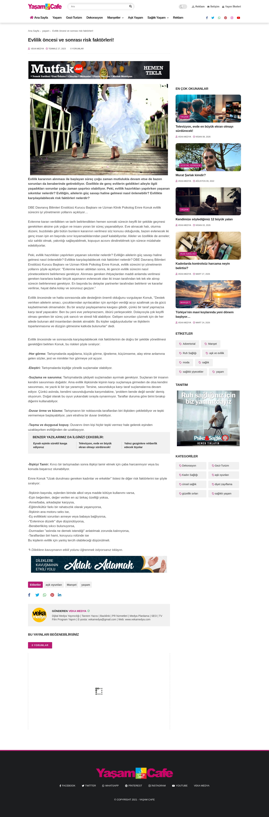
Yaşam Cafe (147, 799)
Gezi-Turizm (74, 17)
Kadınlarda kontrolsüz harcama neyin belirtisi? (203, 266)
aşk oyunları (54, 584)
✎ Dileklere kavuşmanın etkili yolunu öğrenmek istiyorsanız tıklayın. (75, 550)
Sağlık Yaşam (156, 17)
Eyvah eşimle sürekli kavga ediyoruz (50, 445)
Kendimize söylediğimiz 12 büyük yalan (204, 219)
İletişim (213, 6)
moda (185, 362)
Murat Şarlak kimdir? (191, 175)
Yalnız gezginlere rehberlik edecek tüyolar (140, 445)
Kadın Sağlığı (190, 474)
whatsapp (112, 785)
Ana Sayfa (39, 17)
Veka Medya (201, 785)
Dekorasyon (94, 17)
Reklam (198, 6)
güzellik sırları (190, 493)
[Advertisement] (208, 54)
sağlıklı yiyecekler (192, 371)
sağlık (205, 362)
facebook (68, 785)
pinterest (135, 785)
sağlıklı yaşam (223, 493)
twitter (90, 785)
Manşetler (113, 17)
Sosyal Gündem (190, 165)
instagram (158, 785)
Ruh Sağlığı (188, 254)
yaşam (45, 30)
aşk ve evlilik (216, 353)
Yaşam (56, 17)
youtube (182, 785)
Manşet (71, 584)
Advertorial (188, 343)
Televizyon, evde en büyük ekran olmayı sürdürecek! (95, 445)
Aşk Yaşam (135, 17)
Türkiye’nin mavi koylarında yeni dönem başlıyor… (205, 314)
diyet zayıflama (223, 484)
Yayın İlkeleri (231, 6)
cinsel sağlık (189, 484)
